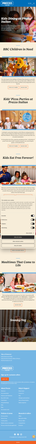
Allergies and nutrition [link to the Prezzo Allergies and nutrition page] (24, 398)
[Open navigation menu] (34, 3)
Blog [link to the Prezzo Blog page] (2, 407)
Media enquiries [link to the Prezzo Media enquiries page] (22, 402)
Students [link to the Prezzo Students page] (21, 425)
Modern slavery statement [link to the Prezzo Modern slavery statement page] (7, 423)
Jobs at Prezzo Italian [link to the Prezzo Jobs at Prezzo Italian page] (24, 400)
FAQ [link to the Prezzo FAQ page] (19, 396)
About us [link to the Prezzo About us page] (3, 391)
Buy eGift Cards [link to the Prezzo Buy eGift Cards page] (5, 398)
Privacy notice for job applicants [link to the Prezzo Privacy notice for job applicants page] (8, 425)
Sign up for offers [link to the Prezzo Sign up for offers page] (23, 418)
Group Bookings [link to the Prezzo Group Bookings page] (5, 402)
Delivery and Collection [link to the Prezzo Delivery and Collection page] (6, 396)
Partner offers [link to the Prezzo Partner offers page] (22, 421)
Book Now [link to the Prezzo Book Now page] (24, 87)
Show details (29, 233)
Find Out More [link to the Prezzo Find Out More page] (13, 87)
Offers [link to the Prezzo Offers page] (20, 416)
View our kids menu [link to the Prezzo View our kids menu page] (18, 250)
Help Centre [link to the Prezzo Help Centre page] (21, 391)
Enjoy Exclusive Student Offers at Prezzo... (11, 358)
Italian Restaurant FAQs (6, 356)
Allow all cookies (18, 237)
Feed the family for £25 (6, 360)
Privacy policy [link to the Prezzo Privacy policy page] (4, 416)
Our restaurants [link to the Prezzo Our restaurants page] (5, 393)
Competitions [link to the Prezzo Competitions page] (22, 423)
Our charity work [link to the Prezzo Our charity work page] (5, 409)
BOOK (29, 3)
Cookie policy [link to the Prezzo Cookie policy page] (4, 421)
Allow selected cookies (18, 241)
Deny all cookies (18, 245)
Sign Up (5, 379)
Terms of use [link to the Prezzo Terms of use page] (4, 418)
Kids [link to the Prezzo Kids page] (2, 405)
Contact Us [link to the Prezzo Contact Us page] (21, 393)
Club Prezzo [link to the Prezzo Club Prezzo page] (4, 400)
